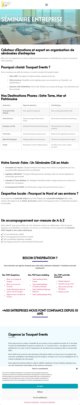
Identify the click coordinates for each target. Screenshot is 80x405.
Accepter (40, 386)
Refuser (40, 392)
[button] (77, 369)
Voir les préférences (40, 398)
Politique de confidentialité (31, 402)
